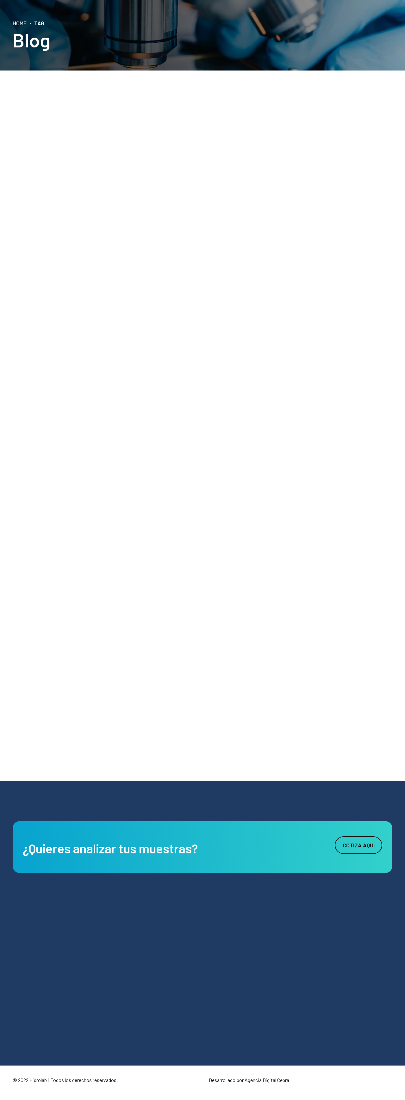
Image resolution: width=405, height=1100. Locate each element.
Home (20, 23)
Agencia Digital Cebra (267, 1080)
